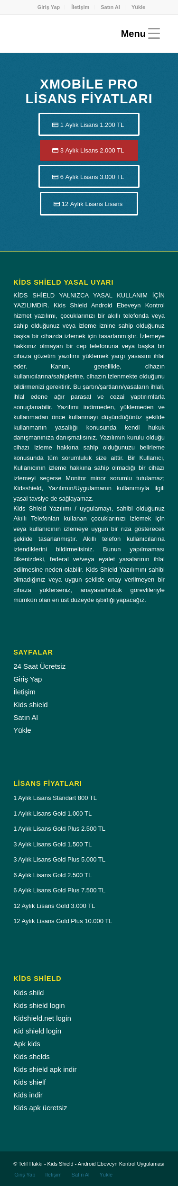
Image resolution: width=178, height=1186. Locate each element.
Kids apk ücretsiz (40, 1108)
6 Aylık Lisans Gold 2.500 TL (52, 875)
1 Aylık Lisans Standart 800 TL (55, 797)
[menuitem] (49, 7)
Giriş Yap (48, 7)
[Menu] (138, 34)
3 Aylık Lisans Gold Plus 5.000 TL (59, 859)
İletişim (80, 7)
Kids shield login (39, 1005)
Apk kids (26, 1044)
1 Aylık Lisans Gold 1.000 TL (52, 813)
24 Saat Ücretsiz (39, 666)
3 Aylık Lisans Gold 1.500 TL (52, 844)
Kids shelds (31, 1056)
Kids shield (30, 705)
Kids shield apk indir (44, 1069)
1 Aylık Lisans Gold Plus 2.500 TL (59, 828)
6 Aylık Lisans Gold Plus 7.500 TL (59, 890)
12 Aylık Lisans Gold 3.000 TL (54, 905)
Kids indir (28, 1095)
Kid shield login (37, 1031)
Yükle (138, 7)
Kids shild (28, 992)
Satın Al (110, 7)
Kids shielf (29, 1082)
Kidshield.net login (42, 1018)
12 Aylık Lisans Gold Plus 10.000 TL (62, 921)
